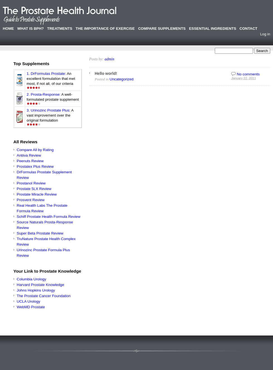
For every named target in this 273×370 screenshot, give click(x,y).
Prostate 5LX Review (34, 189)
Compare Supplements (162, 28)
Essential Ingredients (212, 28)
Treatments (59, 28)
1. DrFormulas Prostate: (46, 73)
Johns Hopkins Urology (36, 290)
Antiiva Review (29, 155)
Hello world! (106, 73)
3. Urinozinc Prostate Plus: (48, 110)
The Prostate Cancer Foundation (43, 296)
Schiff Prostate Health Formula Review (49, 216)
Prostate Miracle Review (37, 194)
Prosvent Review (31, 200)
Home (8, 28)
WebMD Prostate (31, 307)
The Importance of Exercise (105, 28)
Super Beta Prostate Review (40, 233)
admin (109, 59)
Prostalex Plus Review (35, 166)
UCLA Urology (28, 301)
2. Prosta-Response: (44, 94)
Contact (248, 28)
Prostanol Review (31, 183)
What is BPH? (30, 28)
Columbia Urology (31, 279)
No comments (248, 74)
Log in (265, 34)
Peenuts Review (30, 161)
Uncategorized (121, 79)
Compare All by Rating (35, 150)
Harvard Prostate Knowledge (40, 285)
